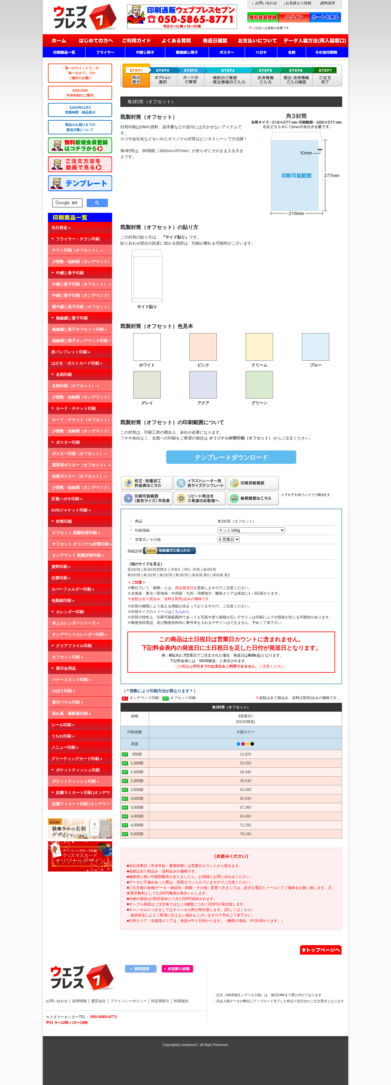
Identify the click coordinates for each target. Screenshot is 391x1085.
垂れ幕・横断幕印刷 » (71, 713)
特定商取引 (160, 1001)
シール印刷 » (63, 725)
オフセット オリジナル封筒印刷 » (82, 544)
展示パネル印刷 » (67, 702)
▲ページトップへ (320, 949)
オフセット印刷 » (67, 657)
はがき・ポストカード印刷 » (76, 363)
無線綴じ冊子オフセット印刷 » (79, 329)
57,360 (245, 807)
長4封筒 (209, 569)
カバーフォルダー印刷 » (72, 589)
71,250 (245, 825)
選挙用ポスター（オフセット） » (81, 465)
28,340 (245, 772)
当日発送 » (61, 227)
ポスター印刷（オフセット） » (79, 453)
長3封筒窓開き (155, 569)
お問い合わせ (266, 3)
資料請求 (327, 3)
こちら (245, 910)
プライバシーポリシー (128, 1001)
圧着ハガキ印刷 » (66, 499)
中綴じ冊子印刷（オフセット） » (81, 284)
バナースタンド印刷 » (71, 679)
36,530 (245, 781)
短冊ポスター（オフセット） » (79, 476)
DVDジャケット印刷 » (71, 510)
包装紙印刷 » (63, 600)
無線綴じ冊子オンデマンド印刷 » (81, 340)
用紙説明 (134, 551)
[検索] (66, 203)
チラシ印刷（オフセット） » (77, 250)
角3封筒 (181, 575)
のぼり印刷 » (63, 691)
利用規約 (181, 1001)
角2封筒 (166, 575)
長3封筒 (134, 569)
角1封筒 (149, 575)
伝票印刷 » (61, 578)
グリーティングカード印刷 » (76, 758)
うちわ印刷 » (63, 736)
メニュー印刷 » (65, 747)
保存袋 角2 (221, 575)
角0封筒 (134, 575)
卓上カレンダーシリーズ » (75, 623)
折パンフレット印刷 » (70, 352)
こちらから (180, 612)
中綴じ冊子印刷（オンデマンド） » (79, 297)
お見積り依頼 (178, 969)
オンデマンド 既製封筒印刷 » (78, 555)
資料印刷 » (61, 566)
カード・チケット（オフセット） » (79, 421)
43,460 (245, 790)
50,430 (245, 798)
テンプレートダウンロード (231, 457)
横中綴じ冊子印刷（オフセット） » (79, 308)
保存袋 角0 (200, 575)
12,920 (245, 754)
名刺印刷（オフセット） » (75, 386)
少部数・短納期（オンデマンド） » (79, 263)
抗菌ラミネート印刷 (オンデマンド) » (79, 806)
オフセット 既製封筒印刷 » (76, 532)
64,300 (245, 816)
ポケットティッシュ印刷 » (75, 781)
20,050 (245, 763)
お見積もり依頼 (298, 3)
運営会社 (98, 1001)
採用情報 (79, 1001)
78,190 (245, 834)
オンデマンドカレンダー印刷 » (79, 634)
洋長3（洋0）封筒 (185, 569)
